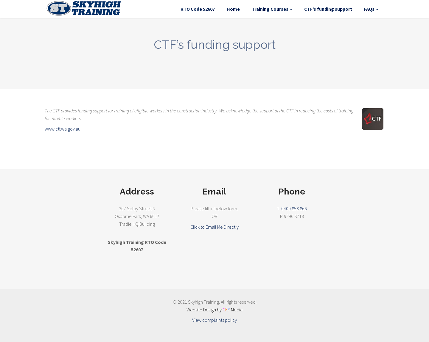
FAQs (371, 9)
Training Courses (272, 9)
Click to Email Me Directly (214, 227)
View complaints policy (214, 320)
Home (233, 9)
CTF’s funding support (328, 9)
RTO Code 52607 (198, 9)
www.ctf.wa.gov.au (62, 129)
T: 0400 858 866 (292, 208)
